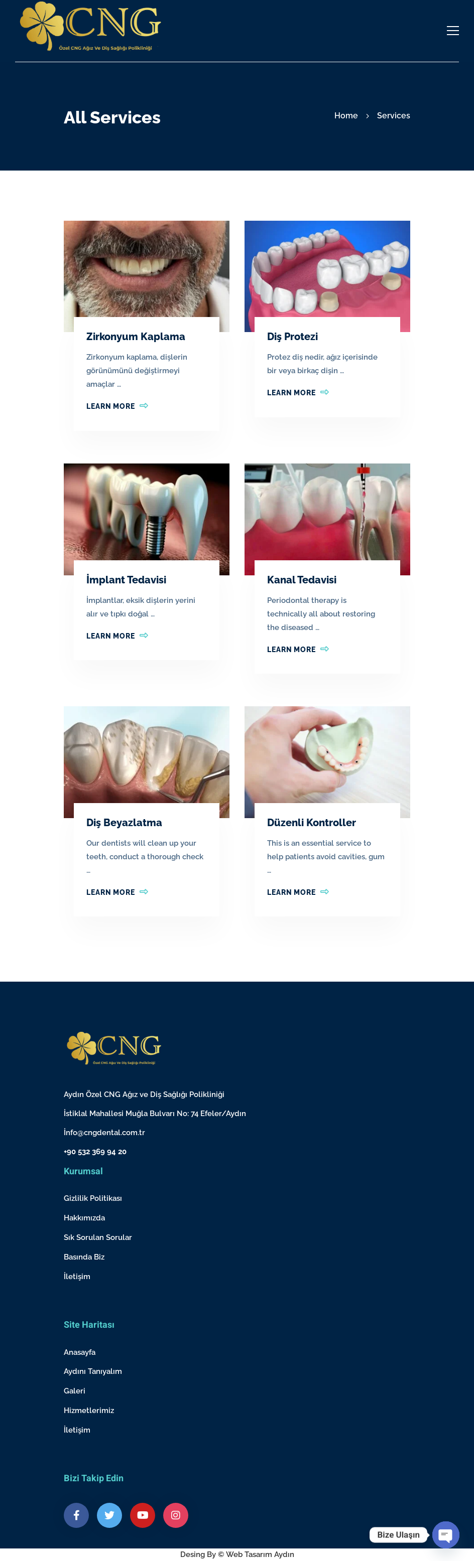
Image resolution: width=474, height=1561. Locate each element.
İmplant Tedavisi (126, 580)
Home (346, 115)
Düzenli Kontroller (311, 823)
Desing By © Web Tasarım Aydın (237, 1554)
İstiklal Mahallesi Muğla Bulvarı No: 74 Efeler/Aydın (155, 1113)
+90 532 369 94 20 (95, 1151)
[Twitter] (109, 1515)
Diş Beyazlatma (124, 823)
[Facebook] (76, 1515)
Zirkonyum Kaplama (135, 337)
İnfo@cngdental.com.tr (104, 1132)
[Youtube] (142, 1515)
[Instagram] (175, 1515)
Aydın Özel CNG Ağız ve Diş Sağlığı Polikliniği (144, 1094)
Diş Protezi (292, 337)
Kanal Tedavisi (301, 580)
